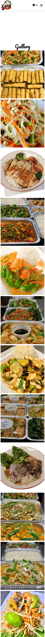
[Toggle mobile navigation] (41, 5)
